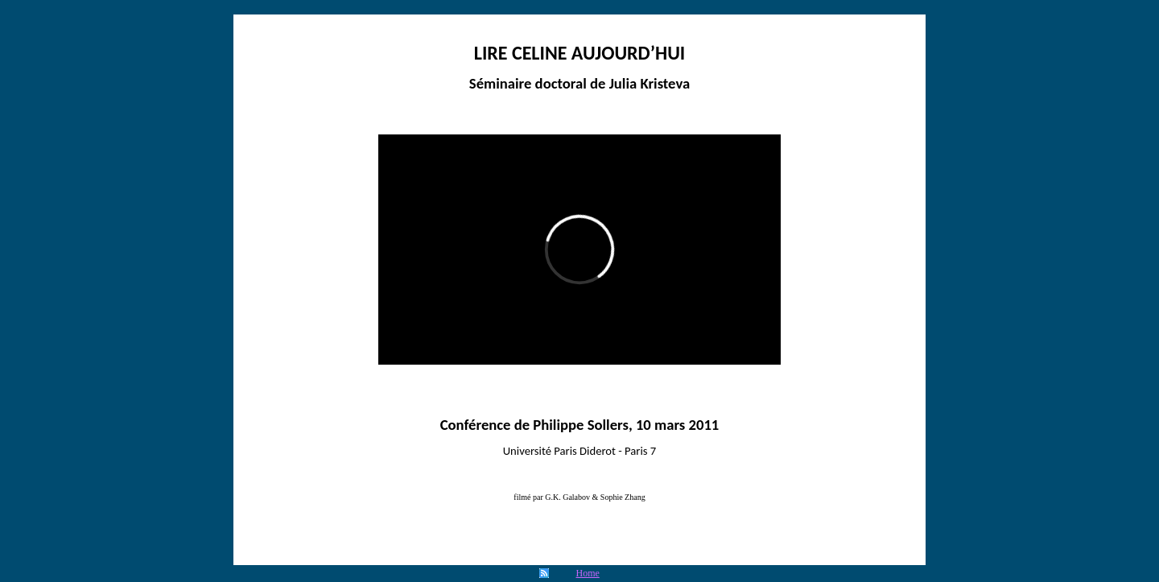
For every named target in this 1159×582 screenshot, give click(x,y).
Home (588, 573)
